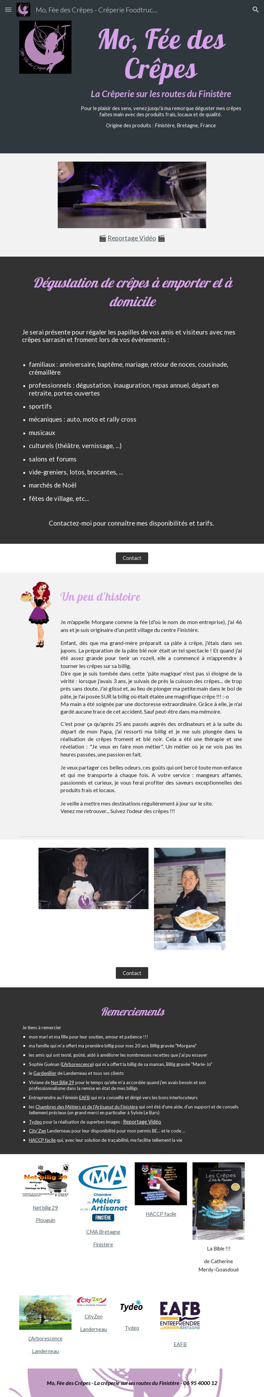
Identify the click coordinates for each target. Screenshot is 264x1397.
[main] (160, 77)
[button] (8, 9)
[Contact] (132, 558)
